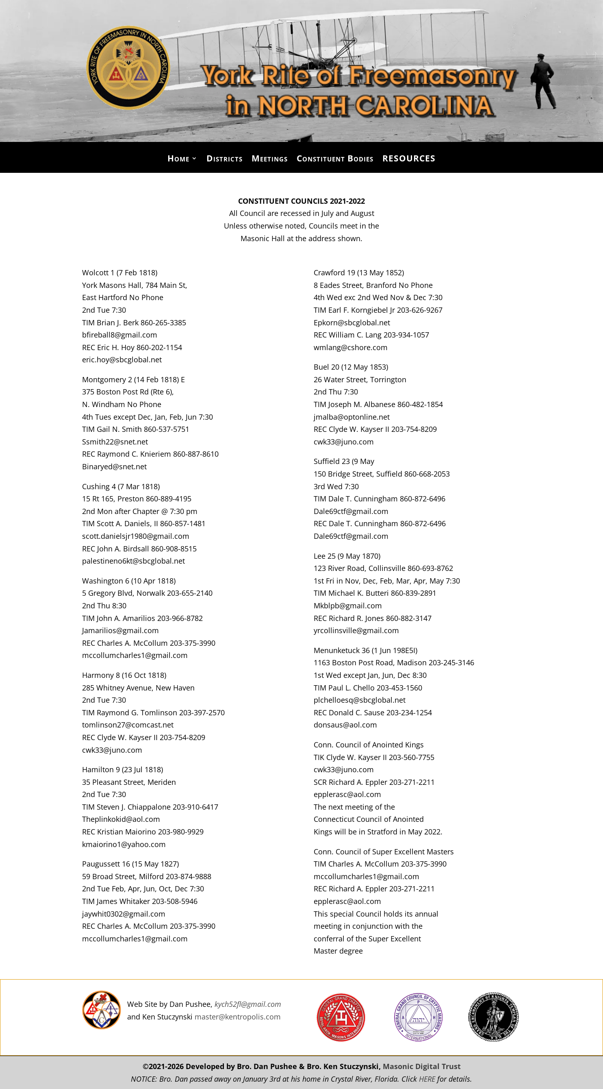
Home (178, 159)
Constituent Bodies (335, 159)
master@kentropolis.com (238, 1016)
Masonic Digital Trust (422, 1066)
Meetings (270, 159)
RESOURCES (409, 159)
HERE (427, 1079)
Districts (224, 159)
